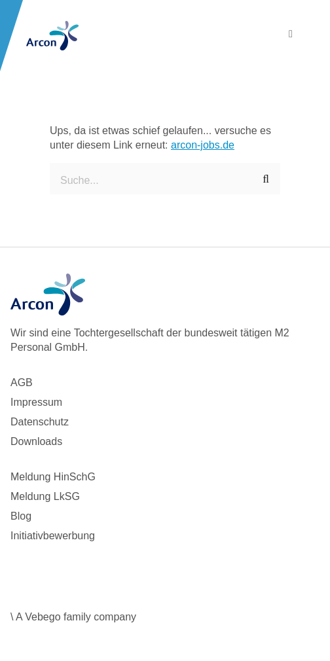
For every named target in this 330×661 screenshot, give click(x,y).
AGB (21, 382)
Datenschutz (39, 421)
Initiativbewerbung (52, 535)
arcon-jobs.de (202, 145)
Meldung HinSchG (53, 476)
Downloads (36, 441)
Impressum (36, 402)
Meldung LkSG (45, 496)
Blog (20, 516)
